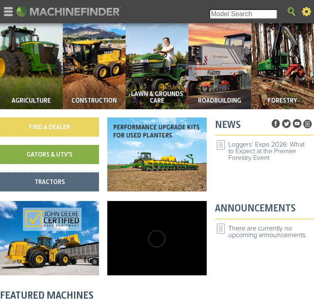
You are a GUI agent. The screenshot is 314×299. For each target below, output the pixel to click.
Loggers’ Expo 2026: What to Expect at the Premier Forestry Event (266, 151)
